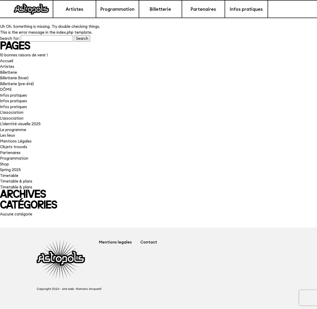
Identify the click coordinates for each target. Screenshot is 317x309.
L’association (11, 112)
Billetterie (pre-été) (17, 83)
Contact (148, 241)
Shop (4, 164)
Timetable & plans (16, 181)
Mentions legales (115, 241)
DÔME (6, 89)
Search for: (10, 38)
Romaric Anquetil (88, 289)
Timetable (9, 175)
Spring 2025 (10, 169)
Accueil (6, 60)
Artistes (74, 9)
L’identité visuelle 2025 (20, 123)
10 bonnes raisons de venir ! (24, 55)
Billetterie (160, 9)
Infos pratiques (246, 9)
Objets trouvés (13, 146)
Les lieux (7, 135)
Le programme (13, 129)
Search (82, 38)
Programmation (117, 9)
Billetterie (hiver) (14, 77)
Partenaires (203, 9)
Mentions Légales (16, 141)
